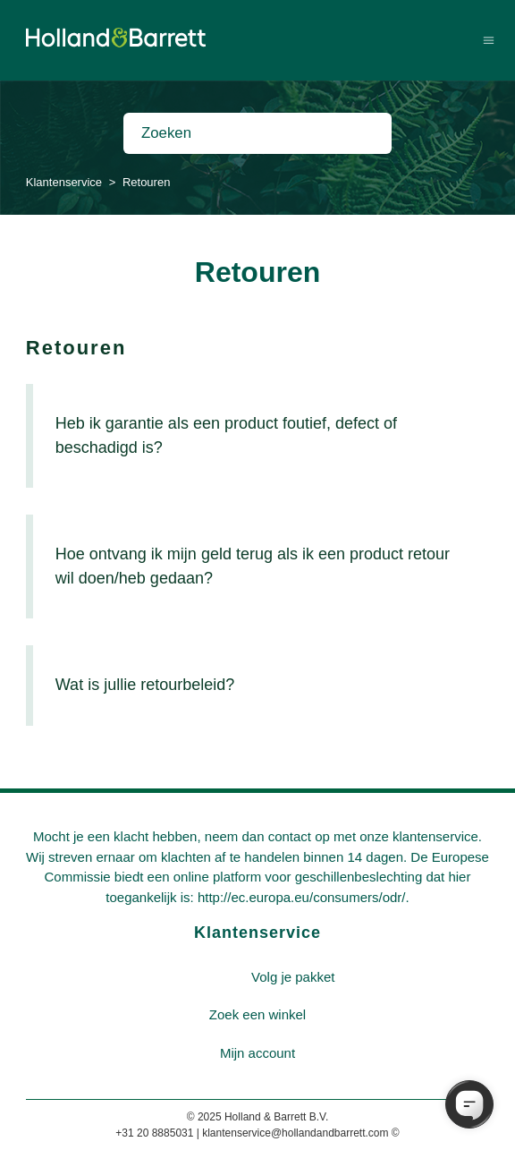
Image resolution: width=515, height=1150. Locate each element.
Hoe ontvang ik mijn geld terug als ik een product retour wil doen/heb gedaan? (252, 566)
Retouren (76, 347)
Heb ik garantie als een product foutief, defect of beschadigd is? (226, 435)
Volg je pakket (292, 976)
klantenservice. (437, 836)
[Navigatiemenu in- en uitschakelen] (488, 39)
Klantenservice (64, 182)
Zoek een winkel (257, 1014)
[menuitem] (293, 977)
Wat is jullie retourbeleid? (144, 685)
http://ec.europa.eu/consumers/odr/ (302, 897)
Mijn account (257, 1053)
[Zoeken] (257, 133)
